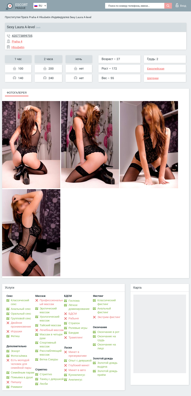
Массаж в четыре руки (51, 336)
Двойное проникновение (21, 324)
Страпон (74, 323)
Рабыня (74, 318)
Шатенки (153, 78)
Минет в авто (77, 370)
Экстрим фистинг (108, 317)
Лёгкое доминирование (79, 307)
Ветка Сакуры (49, 359)
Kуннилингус (77, 375)
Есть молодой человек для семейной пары (21, 363)
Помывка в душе (22, 377)
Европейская (155, 68)
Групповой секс (21, 318)
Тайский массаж (50, 325)
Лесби (44, 384)
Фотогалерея (17, 92)
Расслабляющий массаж (51, 352)
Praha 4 (33, 17)
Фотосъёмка (19, 355)
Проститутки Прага (16, 17)
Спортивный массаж (48, 344)
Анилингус (75, 379)
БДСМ (73, 313)
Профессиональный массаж (51, 302)
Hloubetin (45, 17)
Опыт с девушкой (80, 360)
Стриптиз (46, 374)
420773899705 (22, 36)
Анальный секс (21, 309)
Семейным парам (22, 372)
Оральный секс (21, 313)
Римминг (17, 387)
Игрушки (16, 331)
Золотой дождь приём (107, 373)
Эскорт (15, 351)
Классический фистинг (106, 302)
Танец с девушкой (52, 379)
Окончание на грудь (106, 338)
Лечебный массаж (52, 330)
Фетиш (15, 336)
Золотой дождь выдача (107, 364)
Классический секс (20, 302)
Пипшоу (16, 382)
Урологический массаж (49, 318)
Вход (181, 5)
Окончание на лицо (106, 346)
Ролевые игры (78, 328)
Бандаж (74, 332)
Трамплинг (76, 337)
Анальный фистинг (104, 310)
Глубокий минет (79, 365)
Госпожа (74, 300)
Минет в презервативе (78, 353)
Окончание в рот (108, 332)
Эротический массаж (48, 310)
